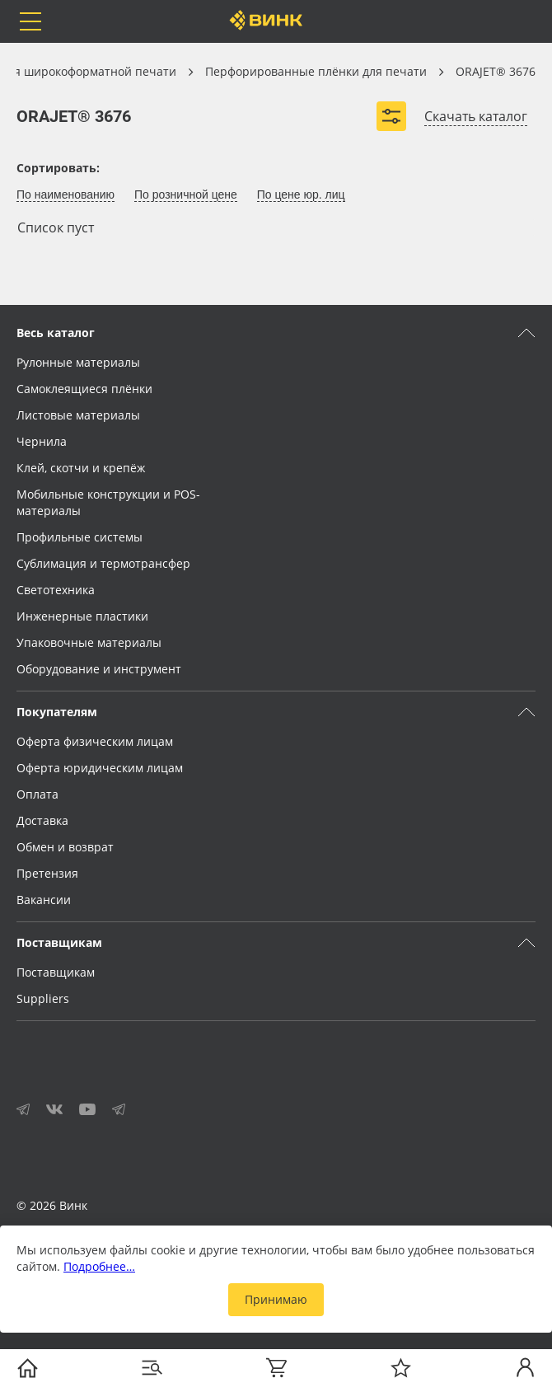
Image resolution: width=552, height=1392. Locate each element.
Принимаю (276, 1299)
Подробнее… (99, 1266)
